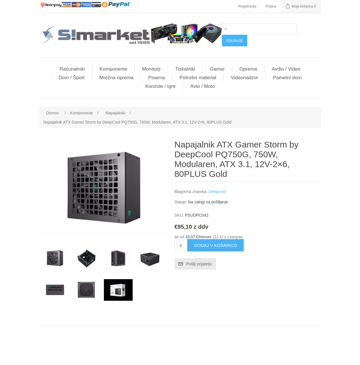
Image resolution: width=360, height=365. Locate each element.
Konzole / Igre (160, 86)
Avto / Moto (202, 86)
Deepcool (217, 191)
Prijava (271, 6)
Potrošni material (198, 77)
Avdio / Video (286, 69)
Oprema (248, 69)
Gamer (217, 69)
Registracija (247, 6)
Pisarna (156, 77)
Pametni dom (287, 77)
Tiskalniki (185, 69)
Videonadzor (244, 77)
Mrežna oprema (116, 77)
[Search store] (259, 29)
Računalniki (72, 69)
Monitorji (151, 69)
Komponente (113, 69)
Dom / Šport (71, 77)
